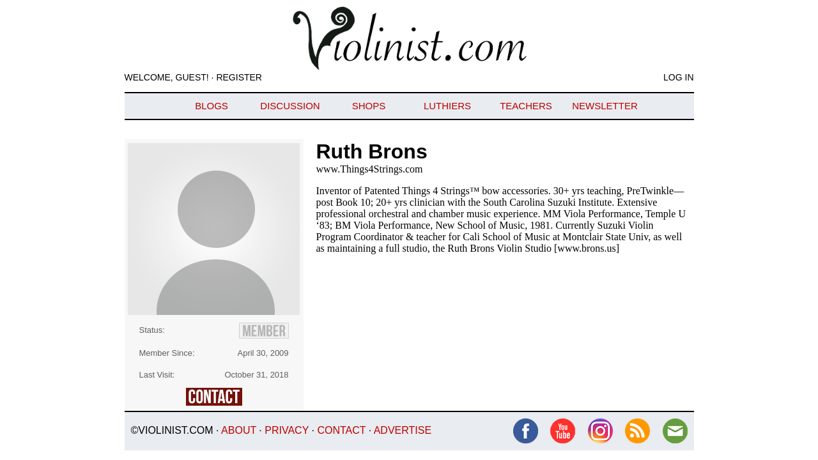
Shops (369, 105)
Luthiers (447, 105)
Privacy (287, 430)
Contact (341, 430)
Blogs (211, 105)
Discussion (290, 105)
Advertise (402, 430)
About (238, 430)
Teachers (526, 105)
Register (239, 77)
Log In (678, 77)
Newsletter (605, 105)
